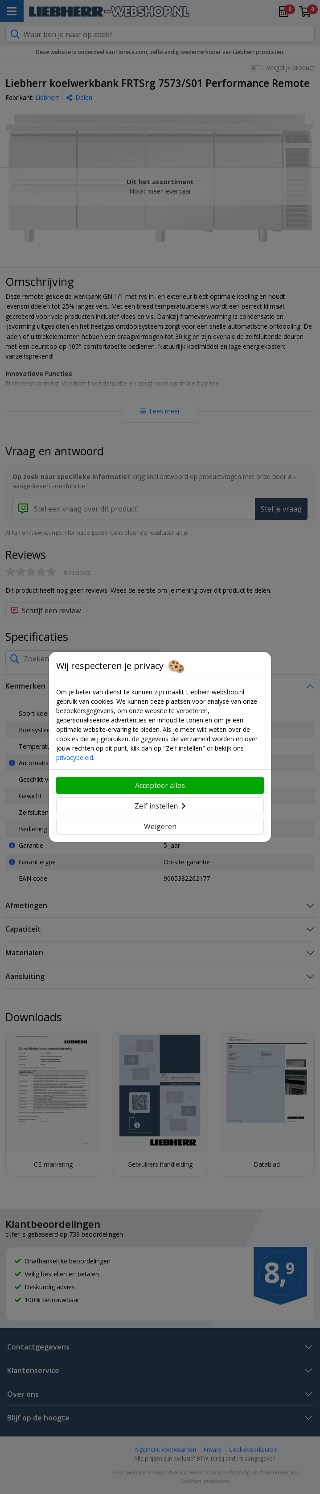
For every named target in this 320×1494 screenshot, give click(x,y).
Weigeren (160, 826)
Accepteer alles (160, 785)
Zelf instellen (160, 806)
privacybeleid (74, 757)
